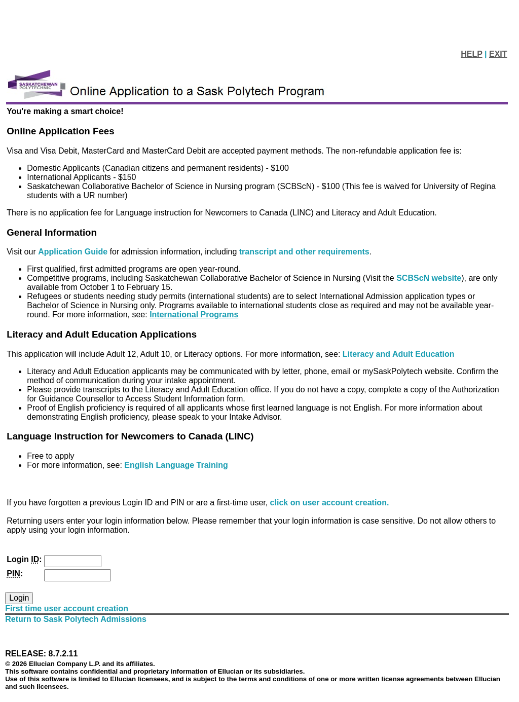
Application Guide (73, 251)
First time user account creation (66, 608)
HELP (471, 54)
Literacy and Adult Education (399, 354)
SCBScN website (428, 278)
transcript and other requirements (304, 251)
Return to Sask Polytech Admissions (75, 619)
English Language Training (176, 465)
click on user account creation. (329, 502)
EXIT (498, 54)
